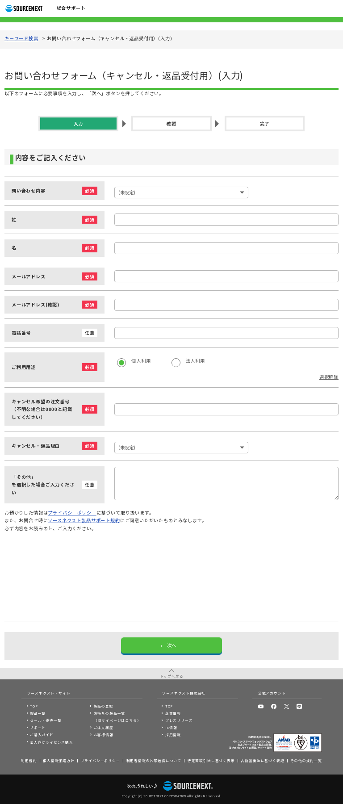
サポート (38, 727)
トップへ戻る (172, 676)
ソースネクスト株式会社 (183, 693)
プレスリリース (179, 720)
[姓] (226, 220)
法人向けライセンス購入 (51, 742)
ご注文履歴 (103, 727)
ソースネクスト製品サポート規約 (84, 520)
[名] (226, 248)
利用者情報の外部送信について (153, 760)
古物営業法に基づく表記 (262, 760)
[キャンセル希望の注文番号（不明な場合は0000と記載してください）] (226, 409)
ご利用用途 (24, 367)
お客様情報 (103, 734)
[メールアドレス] (226, 276)
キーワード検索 (21, 39)
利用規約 (29, 760)
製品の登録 (103, 706)
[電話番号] (226, 333)
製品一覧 (38, 713)
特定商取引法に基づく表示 (211, 760)
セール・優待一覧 (46, 720)
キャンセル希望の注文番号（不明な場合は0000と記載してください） (44, 409)
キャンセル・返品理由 (36, 446)
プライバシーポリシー (72, 513)
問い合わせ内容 (29, 191)
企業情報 (173, 713)
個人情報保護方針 (59, 760)
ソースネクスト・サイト (49, 693)
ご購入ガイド (42, 734)
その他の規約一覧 (306, 760)
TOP (34, 706)
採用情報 (173, 734)
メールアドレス (29, 277)
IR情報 (171, 727)
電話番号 (21, 333)
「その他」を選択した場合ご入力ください (44, 485)
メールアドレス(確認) (35, 305)
